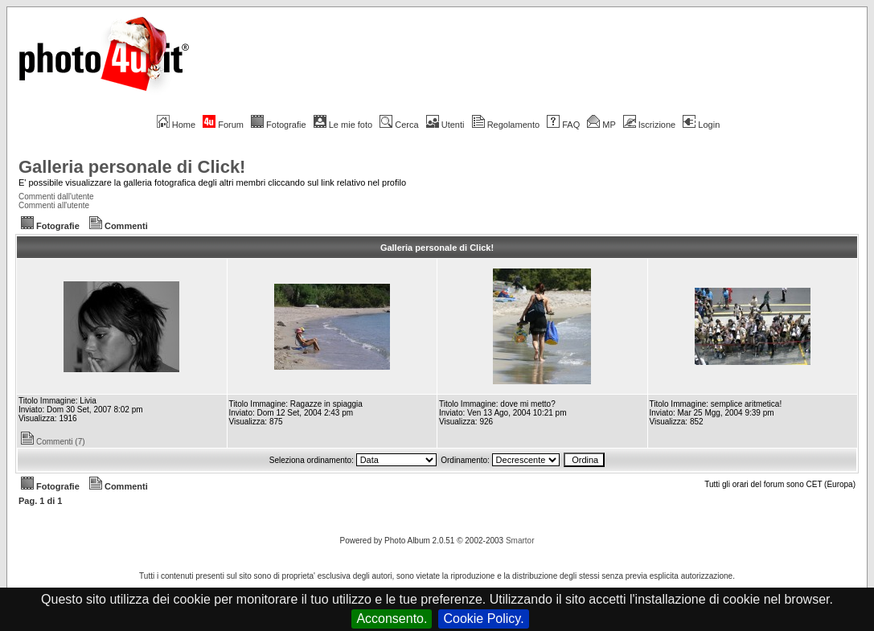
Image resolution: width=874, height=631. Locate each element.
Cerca (399, 124)
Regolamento (506, 124)
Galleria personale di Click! (131, 167)
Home (176, 124)
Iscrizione (649, 124)
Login (701, 124)
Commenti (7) (53, 441)
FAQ (563, 124)
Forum (223, 124)
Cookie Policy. (483, 618)
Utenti (445, 124)
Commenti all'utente (53, 205)
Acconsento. (391, 618)
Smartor (520, 540)
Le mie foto (343, 124)
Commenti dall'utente (56, 196)
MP (601, 124)
